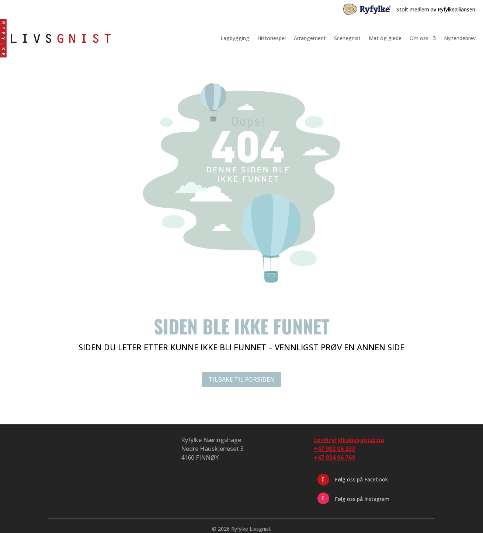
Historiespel (271, 38)
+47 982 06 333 (334, 449)
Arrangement (310, 38)
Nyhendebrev (460, 38)
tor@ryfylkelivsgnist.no (349, 440)
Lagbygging (234, 38)
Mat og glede (385, 38)
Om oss (419, 38)
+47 (334, 457)
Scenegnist (347, 38)
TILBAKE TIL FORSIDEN (242, 379)
